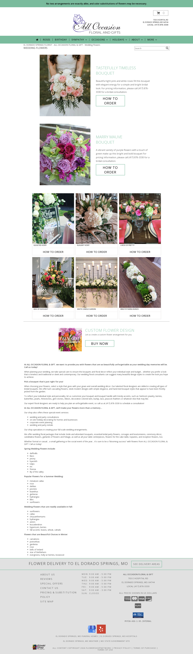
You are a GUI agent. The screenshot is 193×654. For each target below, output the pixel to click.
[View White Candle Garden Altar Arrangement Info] (96, 282)
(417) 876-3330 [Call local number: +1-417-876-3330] (161, 24)
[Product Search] (149, 48)
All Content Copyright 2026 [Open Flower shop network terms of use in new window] (69, 648)
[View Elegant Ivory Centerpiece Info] (96, 218)
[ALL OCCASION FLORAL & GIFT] (96, 23)
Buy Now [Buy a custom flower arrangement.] (99, 343)
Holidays (119, 39)
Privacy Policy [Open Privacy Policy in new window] (122, 648)
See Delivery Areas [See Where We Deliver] (146, 564)
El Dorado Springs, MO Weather (80, 641)
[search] (167, 48)
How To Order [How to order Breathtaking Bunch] (140, 316)
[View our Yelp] (101, 632)
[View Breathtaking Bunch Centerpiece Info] (140, 282)
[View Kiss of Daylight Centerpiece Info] (53, 282)
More (152, 39)
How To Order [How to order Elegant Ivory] (96, 252)
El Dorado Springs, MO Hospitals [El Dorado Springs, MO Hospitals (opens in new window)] (118, 636)
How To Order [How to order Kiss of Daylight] (53, 316)
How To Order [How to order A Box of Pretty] (140, 252)
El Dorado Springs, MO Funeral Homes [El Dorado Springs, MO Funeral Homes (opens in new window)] (77, 636)
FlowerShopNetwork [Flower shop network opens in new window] (98, 648)
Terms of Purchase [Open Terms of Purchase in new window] (144, 648)
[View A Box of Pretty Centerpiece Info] (140, 218)
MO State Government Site (115, 641)
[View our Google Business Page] (91, 632)
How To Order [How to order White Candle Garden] (96, 316)
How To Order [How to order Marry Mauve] (110, 169)
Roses (46, 39)
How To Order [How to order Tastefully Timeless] (110, 100)
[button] (160, 13)
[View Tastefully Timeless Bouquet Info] (67, 85)
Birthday (61, 39)
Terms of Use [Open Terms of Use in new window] (105, 649)
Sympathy (80, 39)
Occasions (100, 39)
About (137, 39)
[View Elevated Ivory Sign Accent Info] (53, 218)
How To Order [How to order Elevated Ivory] (53, 252)
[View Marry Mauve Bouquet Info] (67, 154)
